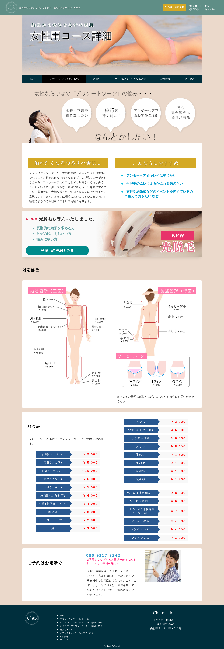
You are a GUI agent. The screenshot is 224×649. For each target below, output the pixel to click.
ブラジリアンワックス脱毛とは (74, 619)
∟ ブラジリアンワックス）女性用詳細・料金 (81, 622)
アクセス (64, 640)
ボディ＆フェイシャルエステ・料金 (77, 633)
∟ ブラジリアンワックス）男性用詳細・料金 (81, 626)
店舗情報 (64, 636)
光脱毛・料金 (66, 629)
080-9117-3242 (103, 555)
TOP (62, 615)
